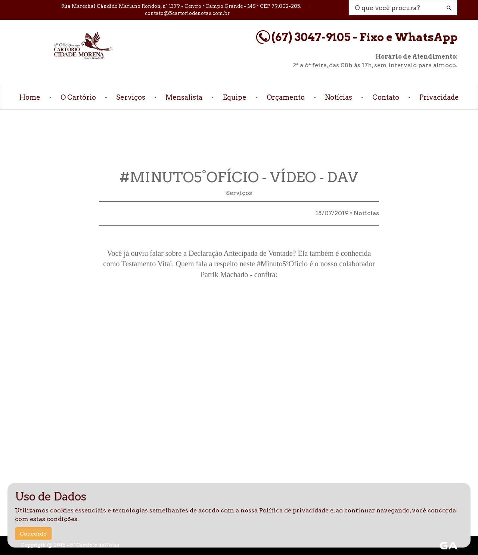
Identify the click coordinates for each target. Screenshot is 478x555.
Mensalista (183, 97)
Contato (385, 97)
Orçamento (286, 97)
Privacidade (439, 97)
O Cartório (78, 97)
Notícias (338, 97)
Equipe (234, 97)
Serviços (130, 97)
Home (29, 97)
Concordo (33, 534)
